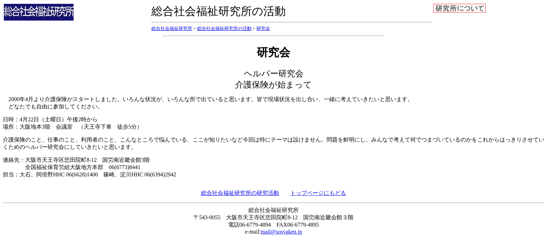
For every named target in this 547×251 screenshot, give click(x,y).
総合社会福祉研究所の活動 (224, 28)
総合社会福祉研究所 (171, 28)
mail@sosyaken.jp (281, 232)
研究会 (263, 28)
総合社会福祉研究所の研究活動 (240, 193)
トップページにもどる (318, 193)
